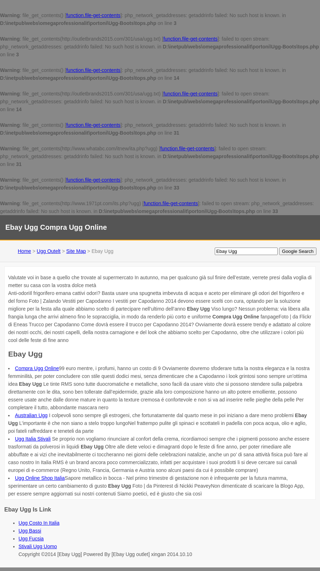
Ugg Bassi (29, 531)
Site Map (76, 251)
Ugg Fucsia (31, 538)
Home (24, 251)
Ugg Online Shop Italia (40, 478)
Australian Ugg (31, 415)
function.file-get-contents (93, 15)
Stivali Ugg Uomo (37, 546)
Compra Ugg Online (37, 368)
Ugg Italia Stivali (32, 439)
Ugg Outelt (48, 251)
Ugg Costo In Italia (38, 523)
